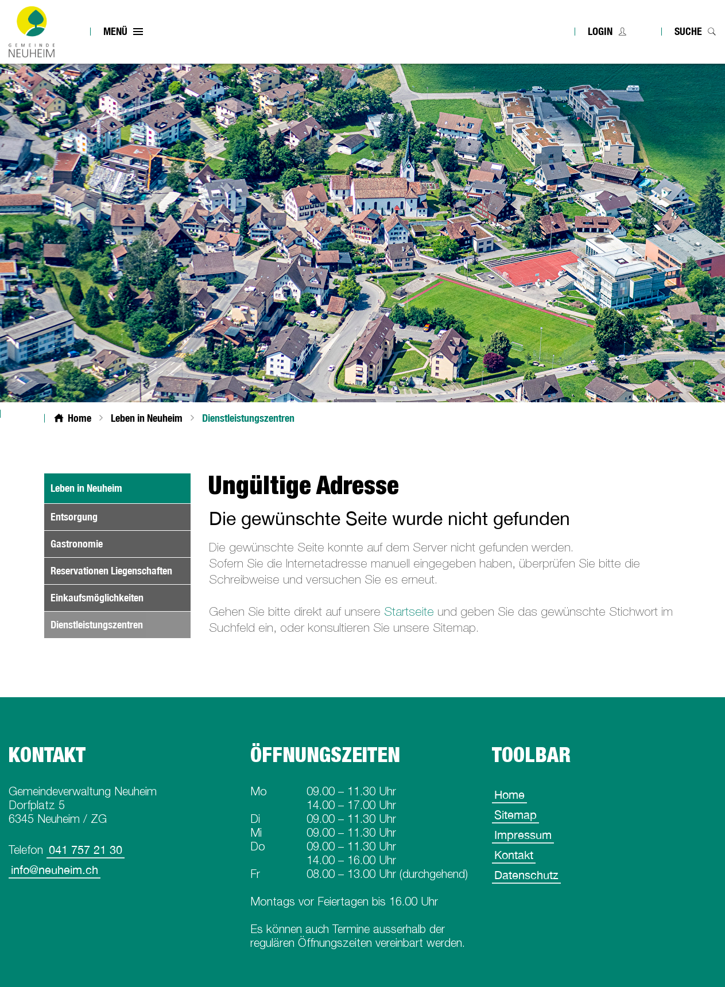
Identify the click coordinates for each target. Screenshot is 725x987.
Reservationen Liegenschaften (111, 571)
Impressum (523, 834)
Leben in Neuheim (86, 488)
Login (600, 31)
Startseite (409, 611)
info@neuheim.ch (54, 869)
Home (509, 794)
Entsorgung (74, 517)
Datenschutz (526, 874)
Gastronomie (77, 544)
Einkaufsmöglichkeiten (97, 598)
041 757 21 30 (85, 849)
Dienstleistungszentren (121, 625)
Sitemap (515, 814)
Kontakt (513, 854)
